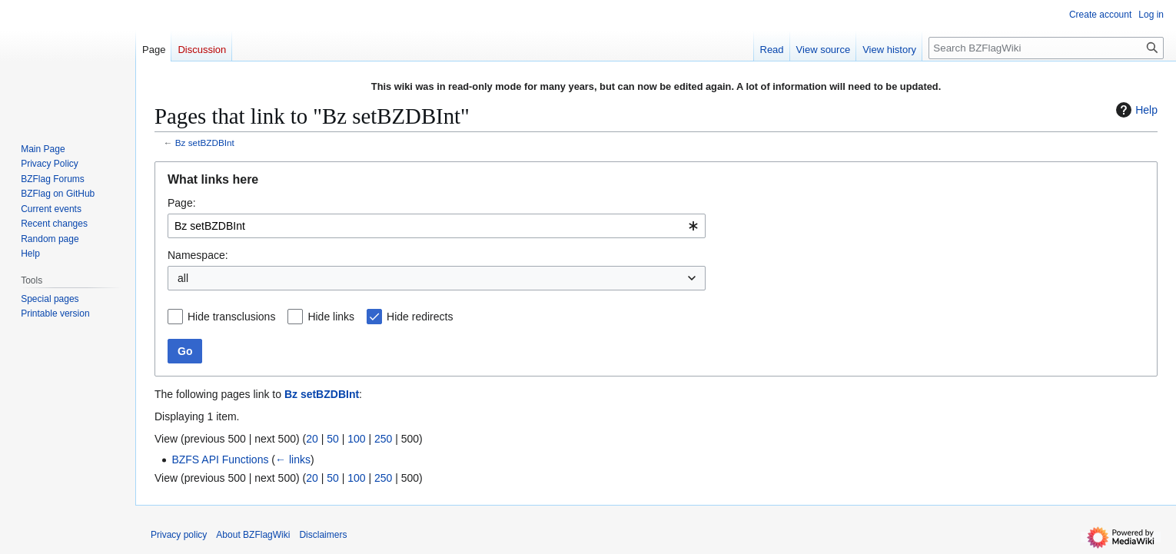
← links (293, 459)
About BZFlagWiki (253, 534)
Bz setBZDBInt (204, 143)
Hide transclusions (231, 316)
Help (1135, 110)
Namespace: (198, 255)
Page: (182, 203)
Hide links (330, 316)
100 (356, 439)
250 (383, 439)
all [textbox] (183, 278)
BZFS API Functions (219, 459)
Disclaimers (323, 534)
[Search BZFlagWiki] (1046, 48)
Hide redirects (420, 316)
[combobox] (437, 226)
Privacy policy (179, 534)
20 (312, 439)
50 (333, 439)
